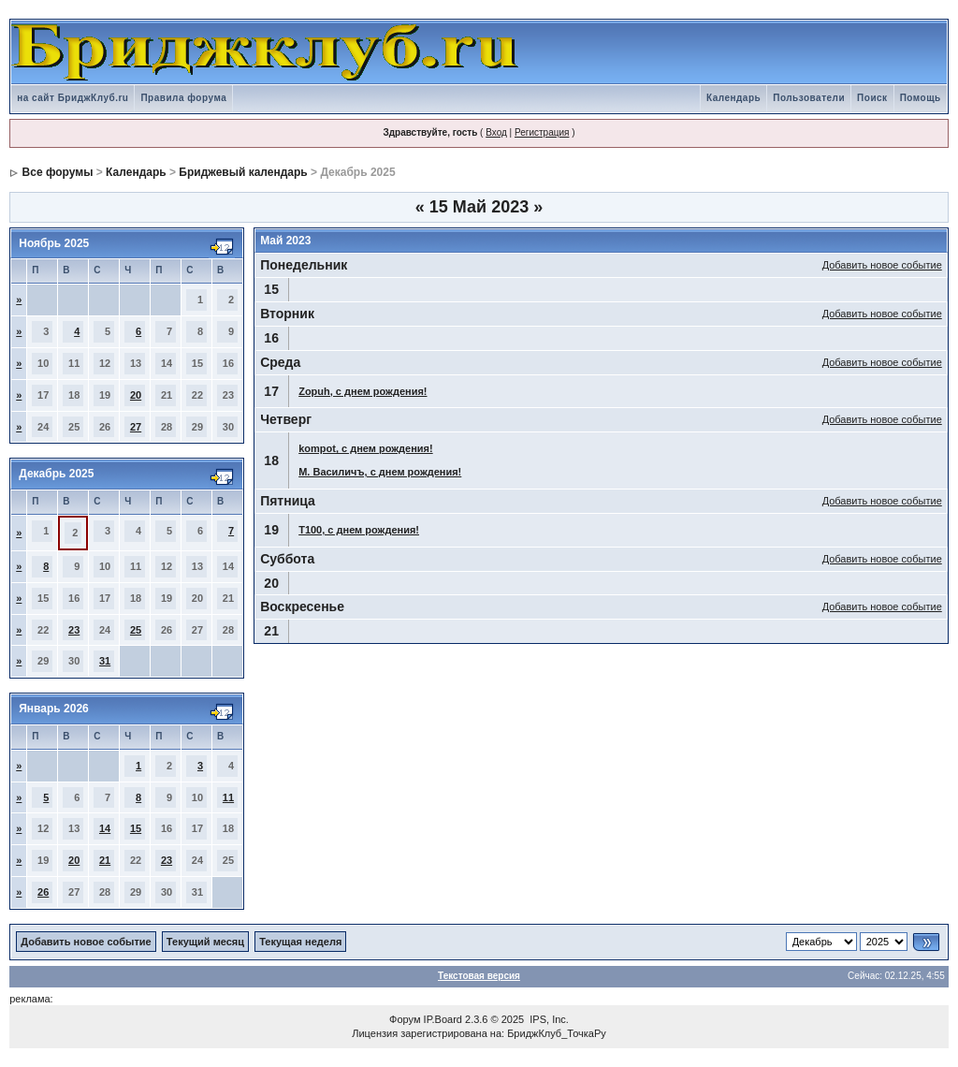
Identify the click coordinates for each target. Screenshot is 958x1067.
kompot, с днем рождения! (365, 448)
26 (43, 892)
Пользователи (809, 98)
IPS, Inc (548, 1019)
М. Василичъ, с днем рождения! (379, 471)
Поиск (872, 98)
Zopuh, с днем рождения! (362, 391)
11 (228, 797)
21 (104, 860)
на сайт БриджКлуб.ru (72, 98)
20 (135, 395)
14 (104, 828)
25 (135, 630)
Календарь (733, 98)
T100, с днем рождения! (358, 529)
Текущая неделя (300, 941)
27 (135, 426)
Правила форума (183, 98)
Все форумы (58, 172)
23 (74, 630)
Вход (496, 132)
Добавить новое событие (882, 264)
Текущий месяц (205, 941)
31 (104, 660)
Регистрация (542, 132)
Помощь (920, 98)
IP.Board (443, 1019)
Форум (404, 1019)
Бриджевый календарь (243, 172)
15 (135, 828)
